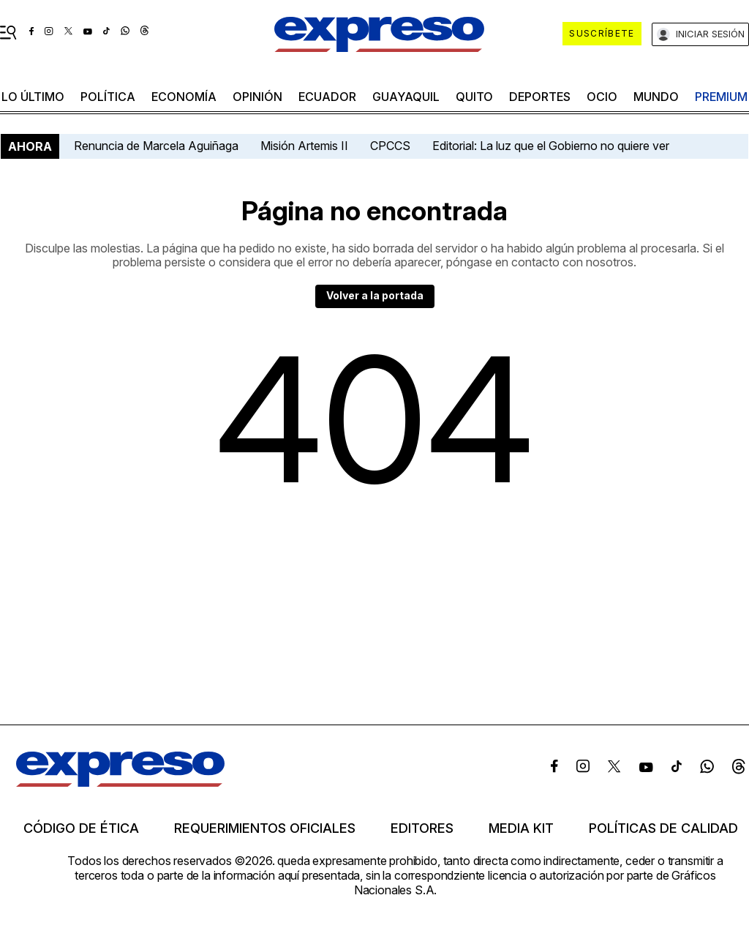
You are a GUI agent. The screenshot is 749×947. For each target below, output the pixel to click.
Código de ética (81, 828)
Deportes (540, 96)
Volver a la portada (375, 295)
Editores (422, 828)
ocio (602, 96)
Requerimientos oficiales (264, 828)
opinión (257, 96)
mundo (656, 96)
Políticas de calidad (663, 828)
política (107, 96)
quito (474, 96)
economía (184, 96)
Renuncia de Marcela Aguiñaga (156, 145)
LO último (32, 96)
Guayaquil (406, 96)
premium (721, 96)
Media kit (521, 828)
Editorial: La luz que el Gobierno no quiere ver (550, 145)
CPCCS (390, 145)
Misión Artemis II (304, 145)
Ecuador (327, 96)
